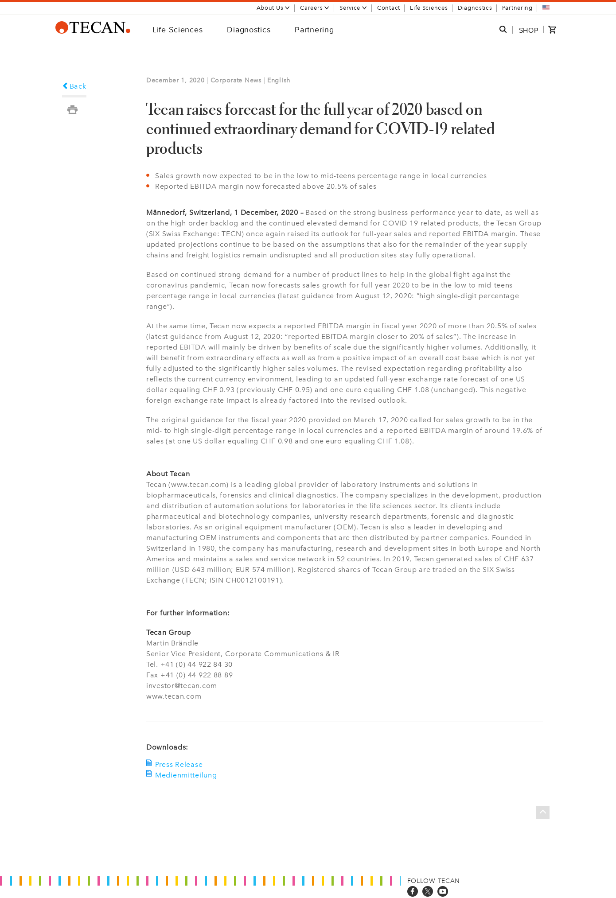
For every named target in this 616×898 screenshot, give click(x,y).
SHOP (528, 30)
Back (74, 86)
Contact (388, 7)
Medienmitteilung (186, 775)
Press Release (179, 764)
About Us (274, 7)
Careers (315, 7)
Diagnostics (475, 7)
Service (353, 7)
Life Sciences (429, 7)
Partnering (517, 7)
